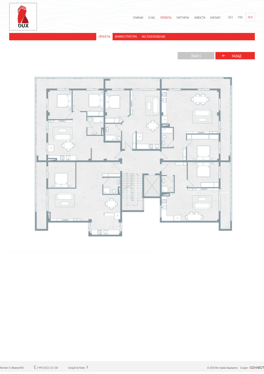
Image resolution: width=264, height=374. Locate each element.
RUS (250, 17)
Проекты (165, 18)
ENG (240, 17)
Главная (138, 18)
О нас (151, 18)
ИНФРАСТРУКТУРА (126, 36)
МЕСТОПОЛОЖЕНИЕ (154, 36)
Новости (199, 18)
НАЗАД (236, 55)
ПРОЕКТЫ (104, 36)
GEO (230, 17)
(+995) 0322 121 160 (47, 367)
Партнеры (183, 18)
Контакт (215, 18)
